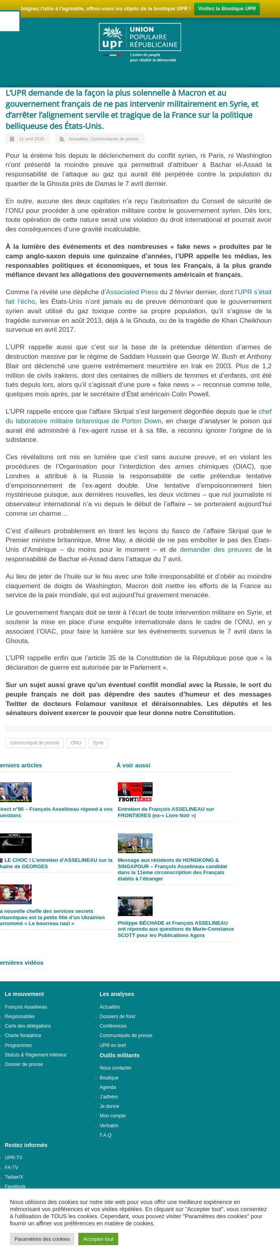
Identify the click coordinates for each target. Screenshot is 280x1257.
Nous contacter (116, 1068)
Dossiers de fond (117, 1016)
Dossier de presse (24, 1064)
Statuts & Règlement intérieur (36, 1055)
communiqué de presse (34, 743)
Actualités (78, 138)
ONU (76, 743)
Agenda (108, 1087)
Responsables (20, 1016)
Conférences (113, 1026)
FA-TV (11, 1167)
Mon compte (113, 1116)
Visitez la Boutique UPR (227, 8)
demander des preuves (216, 549)
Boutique (109, 1078)
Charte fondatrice (23, 1035)
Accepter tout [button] (98, 1239)
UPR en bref (113, 1045)
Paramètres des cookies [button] (42, 1239)
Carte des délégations (28, 1026)
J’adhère (109, 1097)
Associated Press (132, 292)
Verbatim (109, 1125)
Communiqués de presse (114, 138)
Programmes (18, 1045)
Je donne (109, 1106)
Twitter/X (14, 1177)
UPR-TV (14, 1157)
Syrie (98, 743)
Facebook (15, 1186)
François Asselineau (26, 1007)
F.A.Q (106, 1135)
